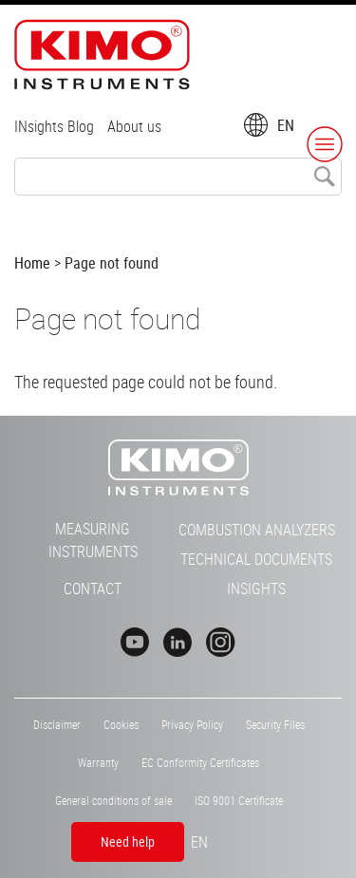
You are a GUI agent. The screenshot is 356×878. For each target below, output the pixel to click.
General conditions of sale (113, 800)
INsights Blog (54, 126)
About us (134, 126)
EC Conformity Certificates (200, 762)
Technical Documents (256, 559)
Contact (93, 588)
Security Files (275, 724)
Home (32, 262)
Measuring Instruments (93, 540)
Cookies (121, 724)
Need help (128, 841)
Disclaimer (57, 724)
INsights (256, 588)
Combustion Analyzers (256, 529)
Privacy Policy (192, 724)
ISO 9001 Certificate (239, 800)
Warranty (98, 762)
